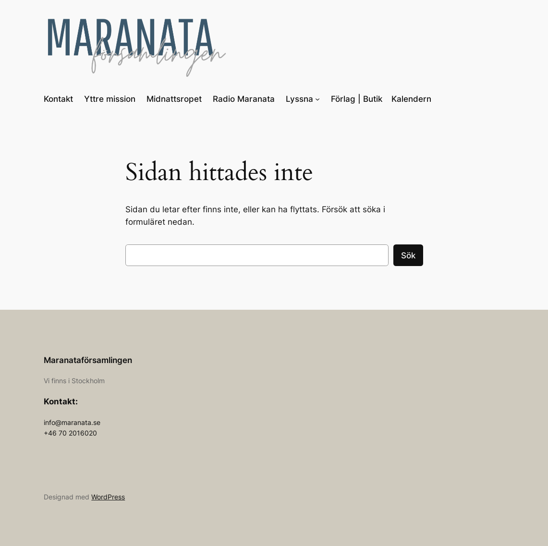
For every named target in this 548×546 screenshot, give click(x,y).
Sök (408, 255)
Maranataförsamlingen (88, 360)
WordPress (108, 497)
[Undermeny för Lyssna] (317, 99)
